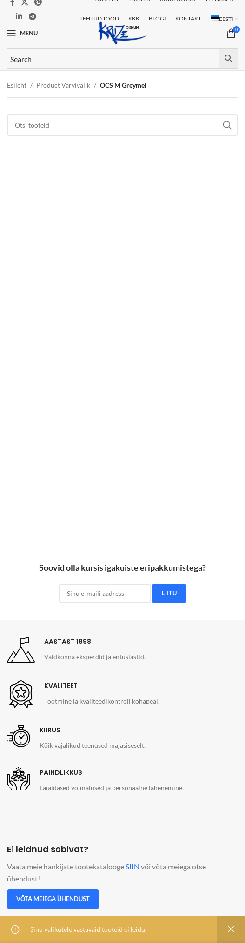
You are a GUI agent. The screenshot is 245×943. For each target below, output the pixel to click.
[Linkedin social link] (19, 16)
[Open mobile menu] (22, 33)
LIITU (169, 593)
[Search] (122, 125)
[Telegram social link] (32, 16)
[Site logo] (122, 32)
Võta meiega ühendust (53, 898)
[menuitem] (224, 19)
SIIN (132, 866)
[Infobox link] (76, 650)
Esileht (16, 85)
